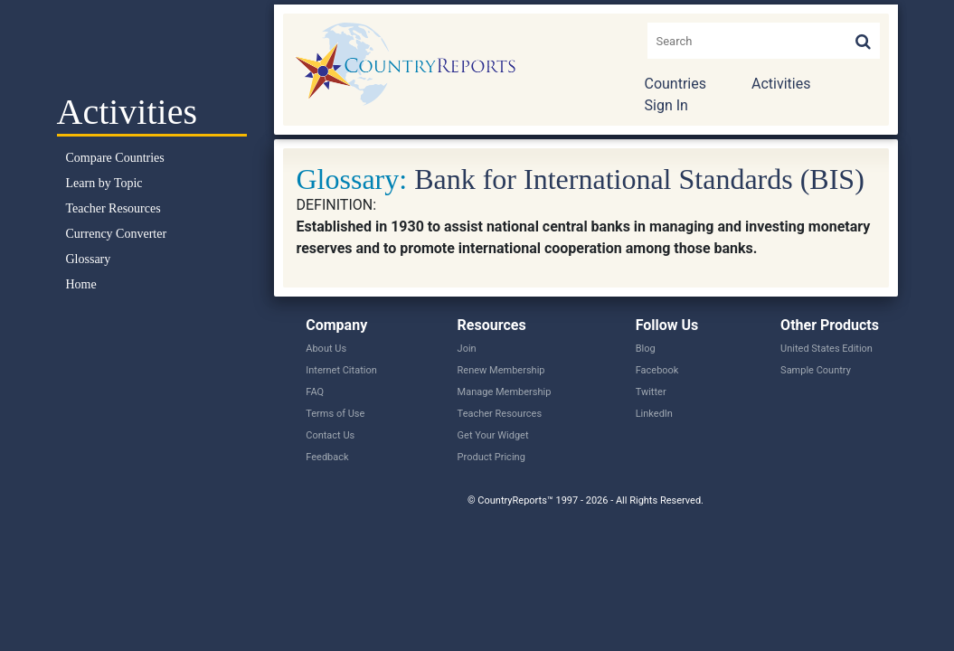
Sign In (666, 105)
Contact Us (330, 435)
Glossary (88, 259)
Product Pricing (491, 457)
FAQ (315, 392)
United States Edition (826, 348)
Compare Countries (115, 158)
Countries (675, 83)
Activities (780, 83)
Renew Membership (501, 370)
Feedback (327, 457)
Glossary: (352, 179)
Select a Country (152, 45)
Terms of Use (335, 414)
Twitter (651, 392)
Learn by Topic (104, 183)
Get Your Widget (493, 435)
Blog (646, 348)
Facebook (657, 370)
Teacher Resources (113, 208)
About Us (326, 348)
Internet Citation (341, 370)
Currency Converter (116, 234)
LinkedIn (654, 414)
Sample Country (815, 370)
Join (467, 348)
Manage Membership (505, 392)
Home (81, 284)
